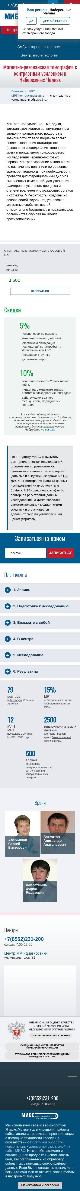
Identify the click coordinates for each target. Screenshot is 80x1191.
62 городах (15, 700)
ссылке (50, 429)
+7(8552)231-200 (24, 939)
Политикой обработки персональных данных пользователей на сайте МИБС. (37, 1146)
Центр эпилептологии (39, 55)
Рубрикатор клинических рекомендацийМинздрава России (42, 1055)
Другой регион (55, 21)
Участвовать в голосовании (50, 1035)
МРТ (32, 91)
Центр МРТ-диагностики (25, 953)
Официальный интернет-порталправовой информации (42, 1046)
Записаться (40, 291)
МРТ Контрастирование (28, 95)
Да (31, 21)
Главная (17, 91)
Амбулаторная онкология (39, 47)
